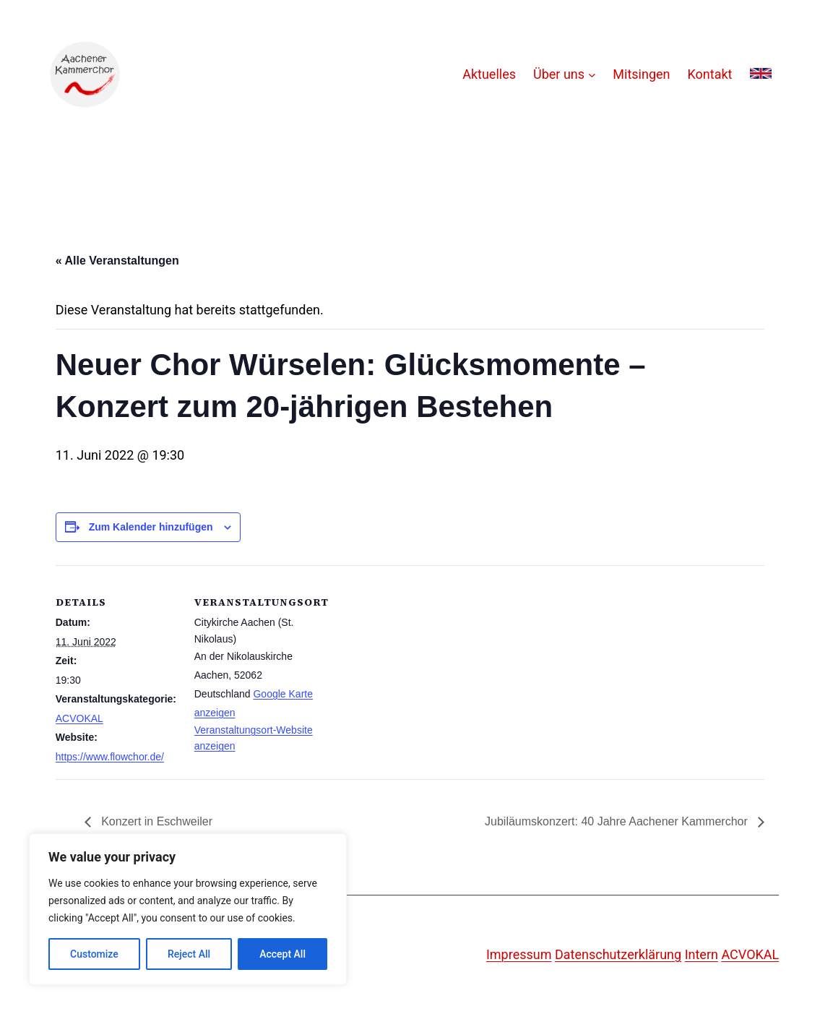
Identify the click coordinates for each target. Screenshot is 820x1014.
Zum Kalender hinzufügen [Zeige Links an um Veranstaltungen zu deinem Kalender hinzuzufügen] (151, 527)
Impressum (519, 954)
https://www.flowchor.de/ (110, 756)
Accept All (282, 954)
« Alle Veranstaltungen (117, 260)
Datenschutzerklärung (618, 954)
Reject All (189, 954)
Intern (701, 954)
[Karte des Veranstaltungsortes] (409, 665)
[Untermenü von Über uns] (592, 75)
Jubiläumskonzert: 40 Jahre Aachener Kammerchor (618, 821)
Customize (94, 954)
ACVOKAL (79, 718)
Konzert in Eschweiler (155, 821)
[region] (188, 909)
